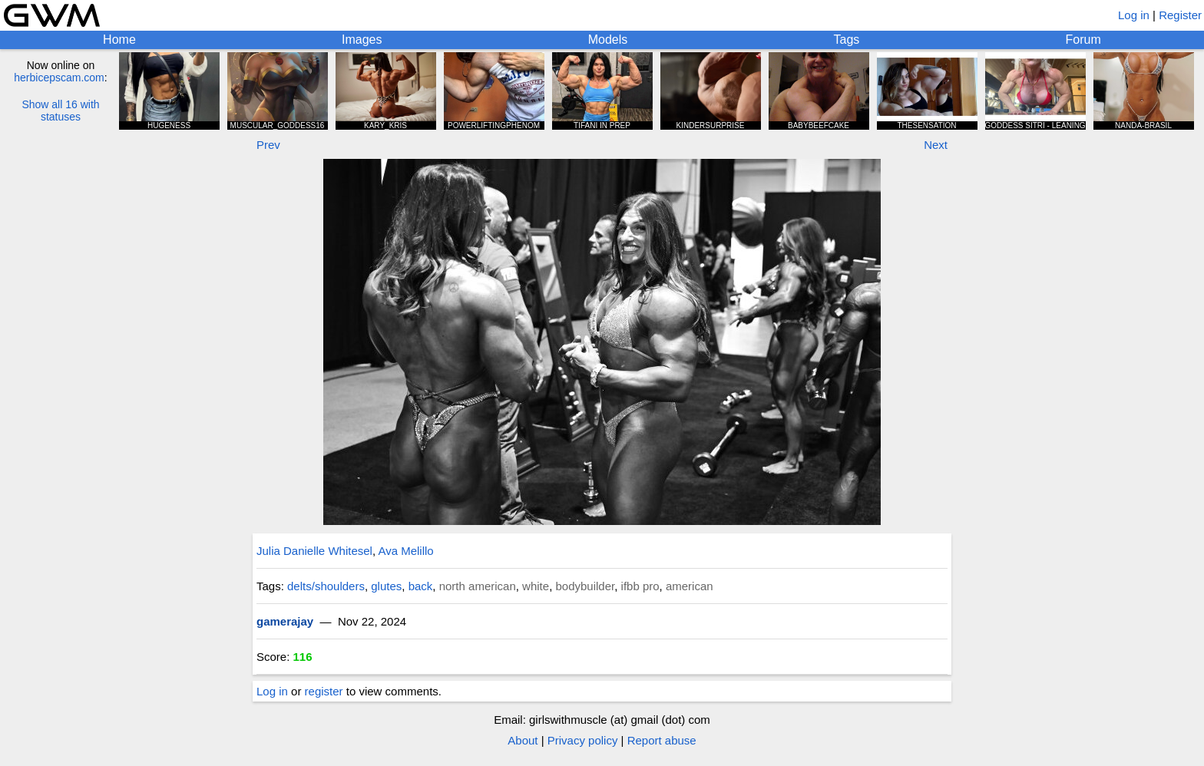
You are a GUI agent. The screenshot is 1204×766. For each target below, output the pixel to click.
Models (608, 39)
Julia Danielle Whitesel (314, 550)
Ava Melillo (405, 550)
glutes (386, 586)
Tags (847, 39)
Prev (268, 144)
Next (936, 144)
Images (362, 39)
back (420, 586)
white (535, 586)
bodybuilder (584, 586)
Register (1180, 14)
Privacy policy (582, 740)
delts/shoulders (326, 586)
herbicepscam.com (59, 77)
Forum (1083, 39)
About (523, 740)
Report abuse (661, 740)
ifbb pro (640, 586)
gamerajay (284, 621)
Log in (1133, 14)
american (689, 586)
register (324, 691)
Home (119, 39)
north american (477, 586)
